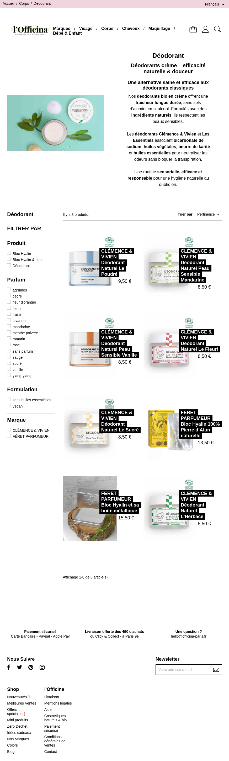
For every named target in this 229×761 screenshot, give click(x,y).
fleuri (16, 308)
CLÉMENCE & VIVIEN (31, 430)
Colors (12, 745)
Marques (61, 28)
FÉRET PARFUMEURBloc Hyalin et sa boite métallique (97, 502)
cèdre (17, 296)
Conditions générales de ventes (55, 741)
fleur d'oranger (24, 302)
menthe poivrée (25, 333)
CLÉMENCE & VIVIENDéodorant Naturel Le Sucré (96, 421)
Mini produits (17, 720)
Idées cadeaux (19, 733)
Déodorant (20, 214)
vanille (18, 370)
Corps (107, 28)
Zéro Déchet (17, 726)
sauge (18, 357)
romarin (19, 339)
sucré (17, 363)
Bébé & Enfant (67, 33)
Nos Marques (18, 739)
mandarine (21, 327)
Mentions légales (58, 703)
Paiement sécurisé (52, 728)
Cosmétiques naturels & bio (55, 718)
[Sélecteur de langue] (215, 4)
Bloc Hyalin (22, 254)
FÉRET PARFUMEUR (31, 436)
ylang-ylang (22, 376)
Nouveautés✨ (19, 697)
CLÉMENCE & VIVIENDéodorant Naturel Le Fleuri (176, 340)
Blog (10, 751)
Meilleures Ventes (21, 703)
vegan (18, 406)
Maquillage (159, 28)
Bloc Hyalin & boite (28, 260)
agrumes (20, 290)
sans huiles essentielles (32, 400)
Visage (85, 28)
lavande (19, 321)
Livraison (51, 697)
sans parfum (23, 351)
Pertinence (208, 214)
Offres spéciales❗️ (17, 711)
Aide (48, 709)
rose (16, 345)
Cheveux (131, 28)
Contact (50, 751)
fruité (17, 314)
